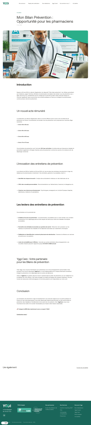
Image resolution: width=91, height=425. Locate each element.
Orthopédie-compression (63, 413)
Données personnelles (16, 422)
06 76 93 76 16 (7, 411)
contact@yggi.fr (7, 409)
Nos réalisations (46, 3)
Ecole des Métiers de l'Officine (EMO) (51, 408)
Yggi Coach (55, 3)
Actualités (75, 3)
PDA (61, 410)
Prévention (63, 416)
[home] (6, 3)
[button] (22, 3)
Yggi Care (77, 412)
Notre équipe (78, 414)
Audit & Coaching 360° (66, 408)
